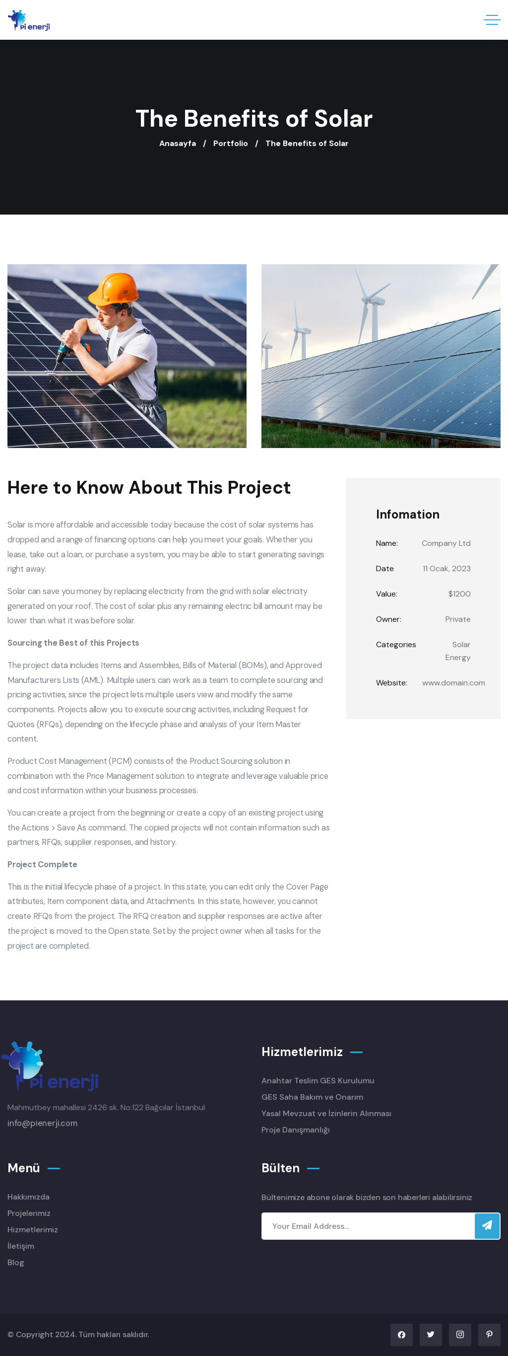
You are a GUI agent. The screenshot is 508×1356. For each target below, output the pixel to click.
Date (385, 568)
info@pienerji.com (42, 1123)
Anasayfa (177, 143)
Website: (391, 683)
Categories (396, 644)
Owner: (388, 619)
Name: (387, 543)
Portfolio (230, 143)
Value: (386, 594)
